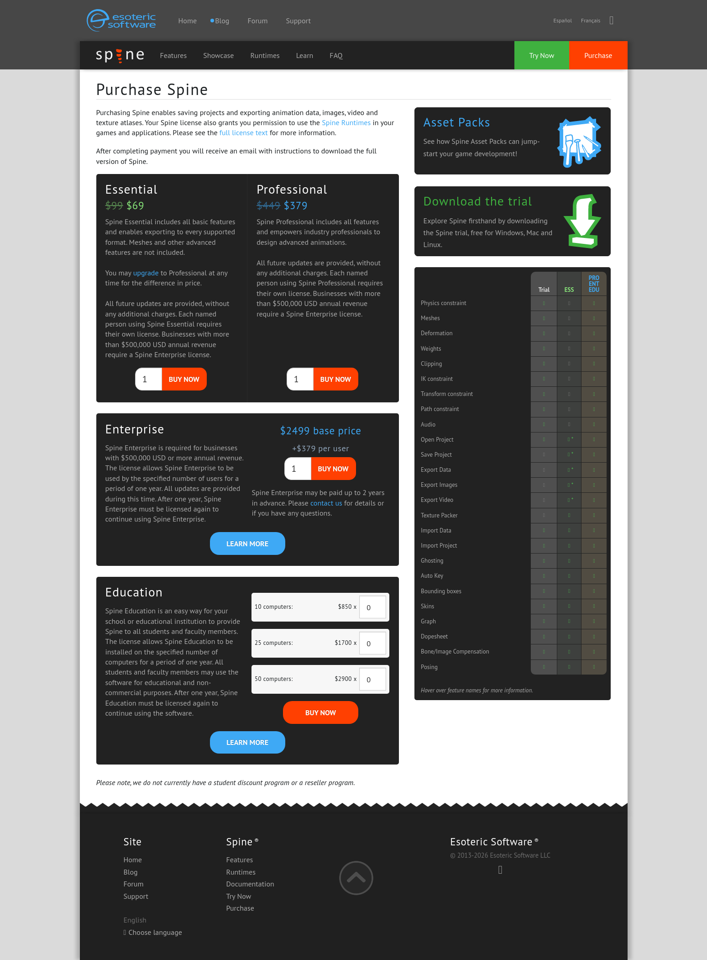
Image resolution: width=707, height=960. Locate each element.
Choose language (153, 932)
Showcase (218, 55)
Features (173, 55)
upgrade (146, 272)
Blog (131, 871)
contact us (326, 502)
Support (298, 20)
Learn (305, 55)
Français (590, 20)
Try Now (542, 55)
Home (187, 20)
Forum (258, 20)
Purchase (598, 55)
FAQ (336, 55)
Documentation (250, 883)
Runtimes (264, 55)
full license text (244, 132)
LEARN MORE (247, 543)
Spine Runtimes (346, 122)
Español (562, 20)
